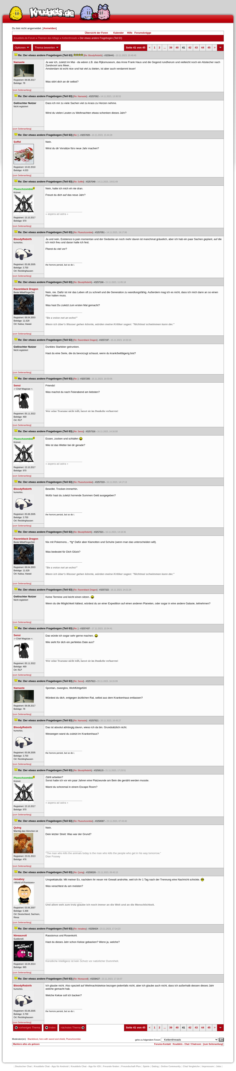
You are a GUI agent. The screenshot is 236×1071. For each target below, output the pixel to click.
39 (170, 47)
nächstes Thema (72, 1027)
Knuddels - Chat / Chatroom (187, 1044)
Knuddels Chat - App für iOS (86, 1066)
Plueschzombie (73, 1039)
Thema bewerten (47, 47)
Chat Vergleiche (191, 1066)
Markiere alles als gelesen (26, 1044)
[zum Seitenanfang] (22, 90)
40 (177, 47)
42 (189, 47)
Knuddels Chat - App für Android (51, 1066)
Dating (155, 1066)
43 (196, 47)
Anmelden (49, 28)
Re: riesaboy (80, 928)
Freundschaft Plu (131, 1066)
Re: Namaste (80, 96)
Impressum (208, 1066)
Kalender (118, 32)
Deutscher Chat (23, 1066)
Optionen (22, 47)
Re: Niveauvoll (81, 979)
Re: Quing (79, 872)
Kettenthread (69, 38)
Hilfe (129, 32)
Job (218, 1066)
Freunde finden (111, 1066)
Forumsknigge (143, 32)
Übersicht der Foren (96, 32)
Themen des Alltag (48, 38)
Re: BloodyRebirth (93, 55)
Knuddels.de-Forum (24, 38)
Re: (76, 135)
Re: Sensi (78, 431)
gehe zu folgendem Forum (147, 1040)
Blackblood (33, 1039)
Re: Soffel (78, 181)
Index (50, 1027)
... (165, 47)
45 (208, 47)
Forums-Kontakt (162, 1044)
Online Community (171, 1066)
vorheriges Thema (27, 1027)
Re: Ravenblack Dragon (85, 340)
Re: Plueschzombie (83, 232)
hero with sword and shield (52, 1039)
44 (202, 47)
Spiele (146, 1066)
